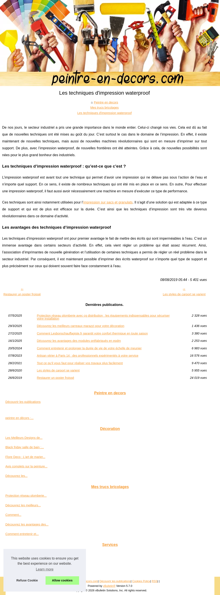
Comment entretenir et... (22, 534)
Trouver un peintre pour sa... (24, 553)
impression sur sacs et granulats (108, 202)
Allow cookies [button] (62, 580)
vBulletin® (109, 585)
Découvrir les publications (23, 402)
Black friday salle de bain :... (24, 447)
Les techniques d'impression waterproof (104, 113)
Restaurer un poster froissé (22, 294)
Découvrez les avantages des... (27, 524)
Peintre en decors (106, 102)
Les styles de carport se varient (184, 294)
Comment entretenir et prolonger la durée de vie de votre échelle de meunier (89, 348)
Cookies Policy (141, 581)
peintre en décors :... (19, 418)
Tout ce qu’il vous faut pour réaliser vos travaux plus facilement (80, 363)
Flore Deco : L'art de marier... (25, 457)
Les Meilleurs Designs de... (24, 437)
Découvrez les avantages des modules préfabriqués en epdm (79, 340)
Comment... (13, 514)
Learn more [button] (44, 569)
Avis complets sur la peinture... (26, 466)
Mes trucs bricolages (104, 107)
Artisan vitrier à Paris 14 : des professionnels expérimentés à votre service (87, 355)
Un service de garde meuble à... (27, 563)
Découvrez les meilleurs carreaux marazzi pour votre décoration (80, 325)
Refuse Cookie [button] (27, 580)
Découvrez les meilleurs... (23, 505)
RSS (154, 581)
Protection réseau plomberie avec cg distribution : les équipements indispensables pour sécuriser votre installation (103, 317)
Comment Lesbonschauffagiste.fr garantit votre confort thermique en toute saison (92, 333)
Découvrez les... (16, 476)
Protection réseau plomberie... (26, 495)
